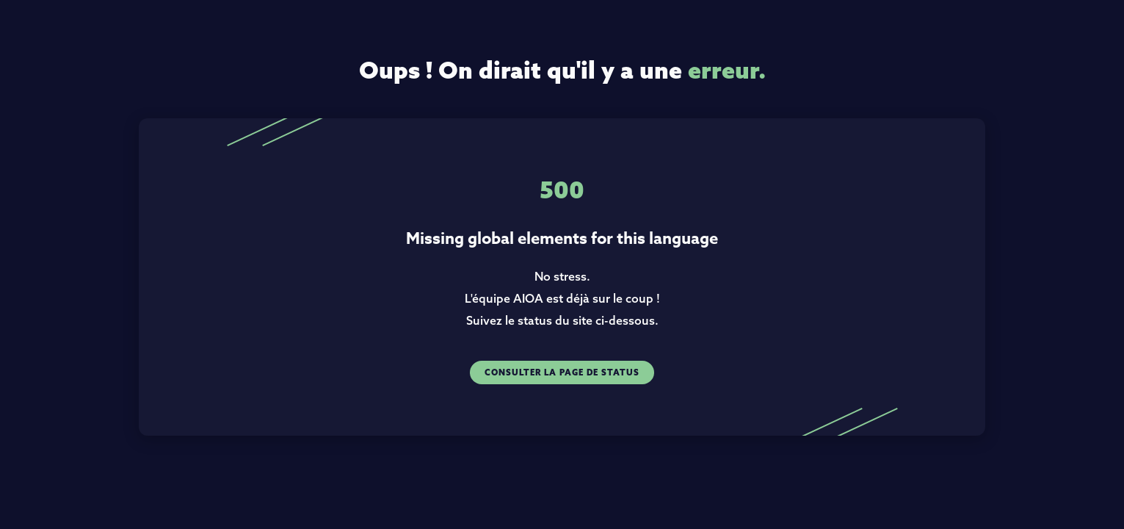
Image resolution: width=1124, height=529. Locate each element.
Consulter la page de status (562, 372)
